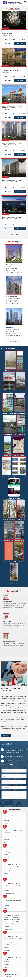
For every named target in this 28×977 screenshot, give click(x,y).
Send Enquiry (20, 43)
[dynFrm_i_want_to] (14, 787)
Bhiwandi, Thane (21, 434)
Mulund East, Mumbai (18, 455)
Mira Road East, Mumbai (9, 519)
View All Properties (14, 234)
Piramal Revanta (10, 327)
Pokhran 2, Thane (6, 477)
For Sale (6, 28)
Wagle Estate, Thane (8, 413)
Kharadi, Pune (7, 455)
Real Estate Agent (7, 601)
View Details (8, 43)
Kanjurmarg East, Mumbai (19, 477)
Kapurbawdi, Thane (9, 540)
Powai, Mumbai (21, 519)
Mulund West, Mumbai (10, 370)
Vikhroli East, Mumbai (14, 498)
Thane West (20, 370)
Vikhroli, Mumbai (18, 562)
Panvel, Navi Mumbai (19, 413)
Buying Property (7, 621)
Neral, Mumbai (14, 583)
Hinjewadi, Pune (9, 562)
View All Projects (14, 341)
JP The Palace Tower (11, 296)
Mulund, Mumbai (20, 392)
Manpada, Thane (19, 540)
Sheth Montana (10, 264)
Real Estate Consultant (9, 641)
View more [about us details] (5, 735)
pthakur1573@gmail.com (10, 760)
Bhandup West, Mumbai (9, 392)
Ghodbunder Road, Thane (9, 434)
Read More (6, 820)
